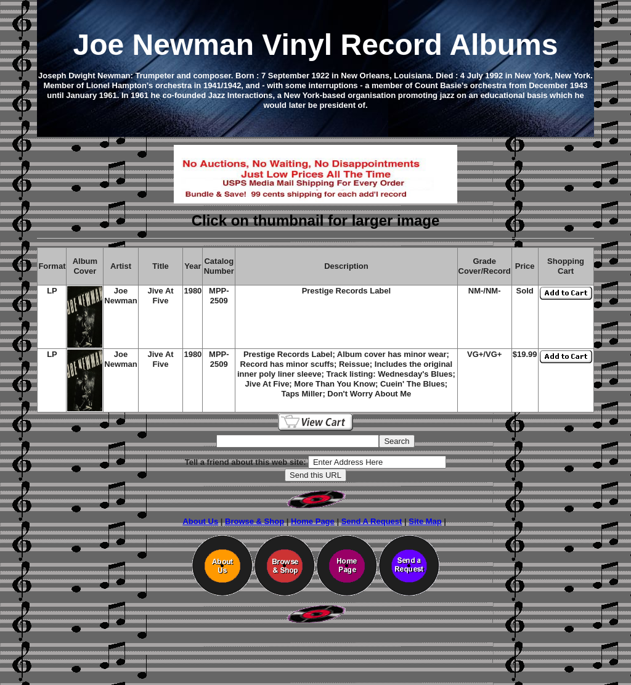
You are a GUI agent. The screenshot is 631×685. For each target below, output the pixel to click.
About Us (200, 521)
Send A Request (371, 521)
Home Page (313, 521)
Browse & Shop (254, 521)
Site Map (425, 521)
